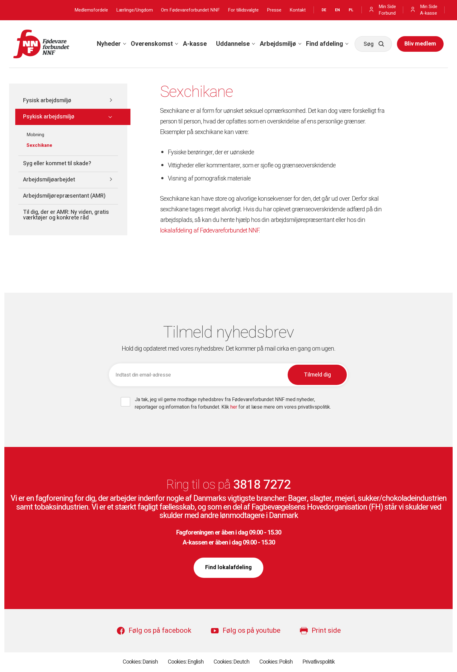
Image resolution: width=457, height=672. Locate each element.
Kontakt (298, 10)
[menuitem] (109, 44)
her (234, 407)
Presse (274, 10)
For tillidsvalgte (243, 10)
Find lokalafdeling (228, 567)
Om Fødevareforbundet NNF (190, 10)
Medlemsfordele (91, 10)
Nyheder (109, 43)
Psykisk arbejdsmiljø (48, 117)
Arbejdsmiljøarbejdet (49, 179)
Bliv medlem (420, 44)
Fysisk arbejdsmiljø (47, 100)
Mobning (35, 134)
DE (324, 10)
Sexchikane (39, 145)
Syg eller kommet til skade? (57, 163)
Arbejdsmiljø (278, 43)
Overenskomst (152, 43)
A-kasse (195, 43)
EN (337, 10)
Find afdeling (324, 43)
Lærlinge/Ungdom (134, 10)
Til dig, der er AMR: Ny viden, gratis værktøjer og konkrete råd (66, 215)
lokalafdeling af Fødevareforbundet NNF (209, 230)
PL (351, 10)
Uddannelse (233, 43)
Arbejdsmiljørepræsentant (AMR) (64, 196)
